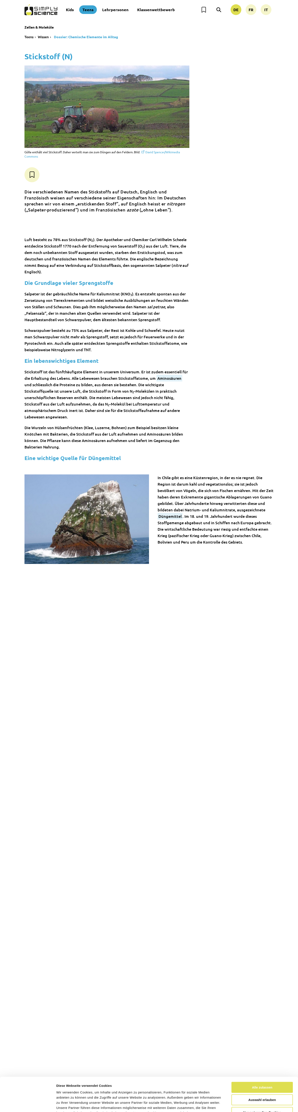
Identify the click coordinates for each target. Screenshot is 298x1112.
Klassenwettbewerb (156, 9)
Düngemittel (170, 516)
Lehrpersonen (115, 9)
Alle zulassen (262, 1059)
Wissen (43, 36)
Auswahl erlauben (262, 1072)
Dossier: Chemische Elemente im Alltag (85, 37)
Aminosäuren (169, 378)
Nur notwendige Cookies (262, 1084)
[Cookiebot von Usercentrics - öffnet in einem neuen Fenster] (28, 1103)
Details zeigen (228, 1103)
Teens (88, 9)
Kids (70, 9)
